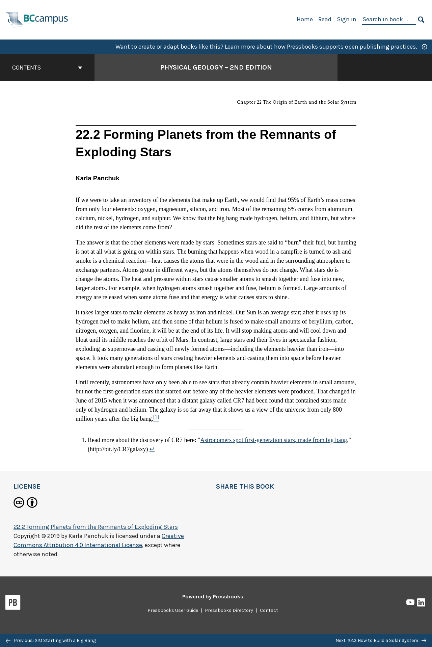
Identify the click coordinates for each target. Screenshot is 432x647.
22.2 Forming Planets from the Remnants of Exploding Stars (96, 526)
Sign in (346, 19)
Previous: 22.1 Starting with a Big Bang (51, 640)
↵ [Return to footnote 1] (152, 449)
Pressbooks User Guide (172, 610)
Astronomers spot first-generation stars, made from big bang (273, 440)
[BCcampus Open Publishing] (37, 19)
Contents (47, 67)
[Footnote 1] (156, 418)
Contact (269, 610)
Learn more (240, 46)
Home (305, 19)
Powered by (212, 596)
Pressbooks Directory (229, 610)
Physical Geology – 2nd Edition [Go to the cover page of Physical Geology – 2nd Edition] (216, 67)
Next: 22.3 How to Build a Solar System (380, 640)
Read (324, 19)
